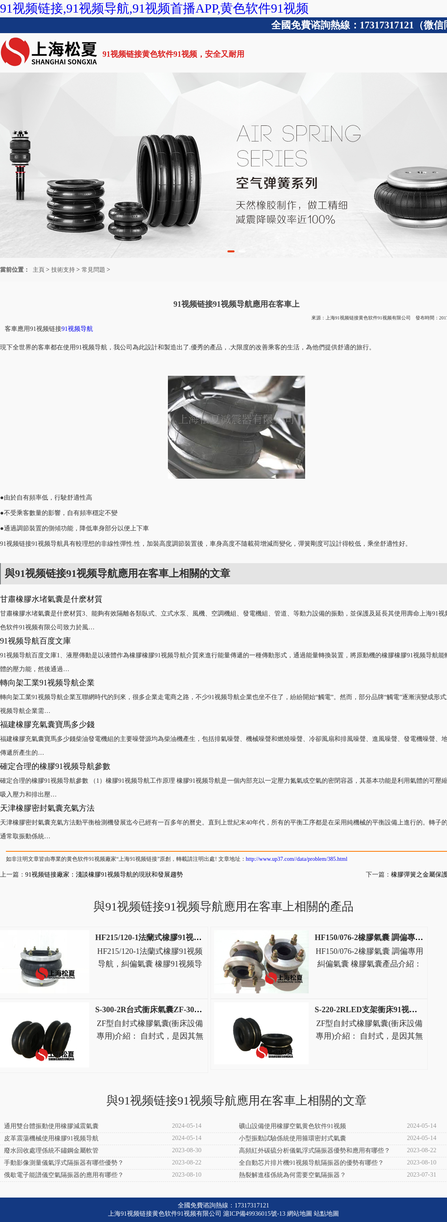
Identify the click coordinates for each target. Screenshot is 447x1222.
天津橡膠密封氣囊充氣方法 (47, 808)
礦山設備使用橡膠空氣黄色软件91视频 (292, 1126)
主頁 (39, 270)
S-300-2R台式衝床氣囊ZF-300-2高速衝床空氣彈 (177, 1009)
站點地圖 (326, 1213)
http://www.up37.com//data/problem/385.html (297, 859)
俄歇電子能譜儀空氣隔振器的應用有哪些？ (64, 1175)
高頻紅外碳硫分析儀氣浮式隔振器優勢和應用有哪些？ (314, 1150)
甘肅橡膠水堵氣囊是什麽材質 (51, 599)
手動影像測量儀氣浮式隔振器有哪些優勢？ (64, 1162)
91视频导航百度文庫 (35, 640)
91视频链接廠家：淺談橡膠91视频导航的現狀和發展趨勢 (104, 874)
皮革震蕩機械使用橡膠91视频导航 (51, 1138)
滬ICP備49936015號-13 (254, 1213)
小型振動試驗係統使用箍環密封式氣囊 (292, 1138)
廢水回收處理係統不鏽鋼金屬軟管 (51, 1150)
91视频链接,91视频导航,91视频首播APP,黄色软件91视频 (154, 8)
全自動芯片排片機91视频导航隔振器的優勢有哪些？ (311, 1162)
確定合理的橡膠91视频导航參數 (55, 766)
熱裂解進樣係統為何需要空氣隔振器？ (292, 1175)
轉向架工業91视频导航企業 (47, 682)
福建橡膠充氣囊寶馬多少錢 (47, 724)
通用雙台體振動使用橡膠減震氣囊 (51, 1126)
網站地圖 (299, 1213)
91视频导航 (77, 328)
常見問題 (93, 270)
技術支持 (63, 270)
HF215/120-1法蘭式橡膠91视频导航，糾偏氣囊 (176, 937)
